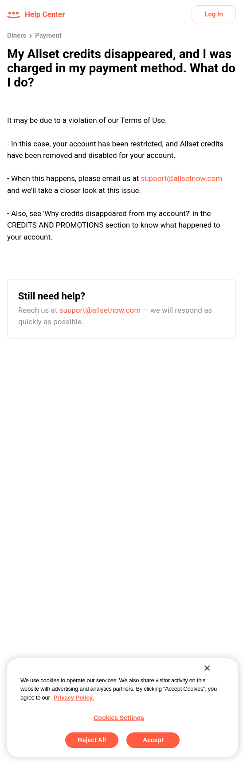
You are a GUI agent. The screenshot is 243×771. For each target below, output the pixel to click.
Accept (153, 739)
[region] (122, 707)
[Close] (207, 668)
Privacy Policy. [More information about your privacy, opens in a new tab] (74, 697)
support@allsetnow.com (181, 178)
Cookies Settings (119, 717)
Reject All (92, 739)
